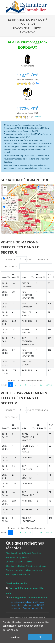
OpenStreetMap (48, 232)
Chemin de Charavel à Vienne (19, 561)
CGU (8, 592)
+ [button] (5, 188)
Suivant (49, 384)
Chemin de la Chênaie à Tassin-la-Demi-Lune (26, 566)
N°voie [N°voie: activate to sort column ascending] (14, 276)
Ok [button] (40, 637)
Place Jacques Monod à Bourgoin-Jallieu (24, 570)
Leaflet (36, 232)
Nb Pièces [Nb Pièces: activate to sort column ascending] (39, 276)
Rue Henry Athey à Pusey (17, 557)
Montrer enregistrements (26, 259)
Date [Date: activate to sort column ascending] (4, 277)
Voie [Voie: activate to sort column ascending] (24, 277)
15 (41, 384)
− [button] (5, 192)
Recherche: (28, 266)
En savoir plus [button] (10, 629)
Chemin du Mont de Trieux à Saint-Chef (23, 553)
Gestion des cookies (17, 583)
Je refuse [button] (15, 637)
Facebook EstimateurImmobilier (26, 588)
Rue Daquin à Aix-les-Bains (18, 574)
